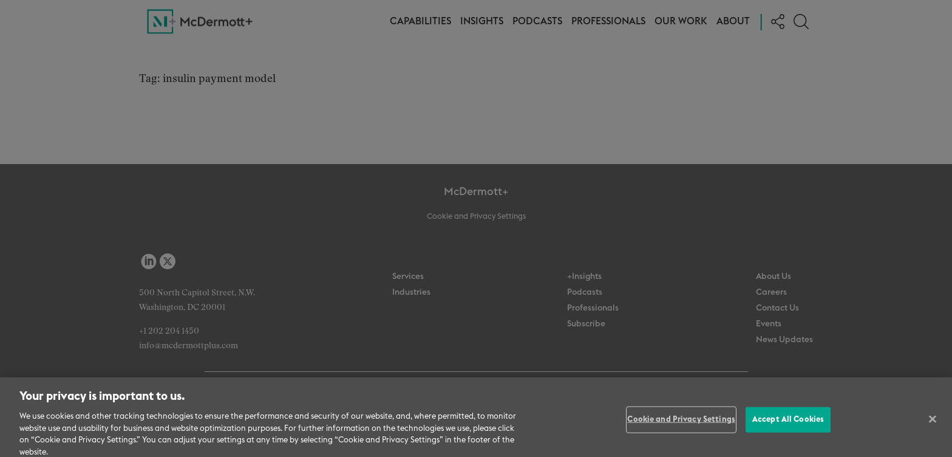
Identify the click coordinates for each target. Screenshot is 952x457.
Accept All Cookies (788, 423)
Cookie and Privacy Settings (681, 423)
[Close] (932, 423)
